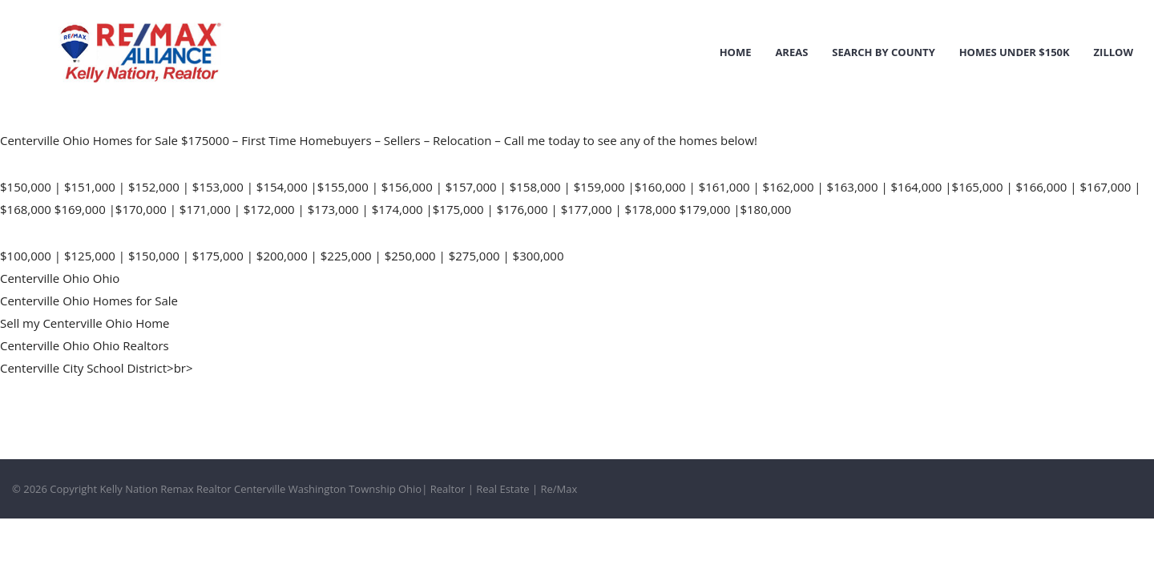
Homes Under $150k (1014, 52)
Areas (791, 52)
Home (736, 52)
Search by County (883, 52)
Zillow (1113, 52)
